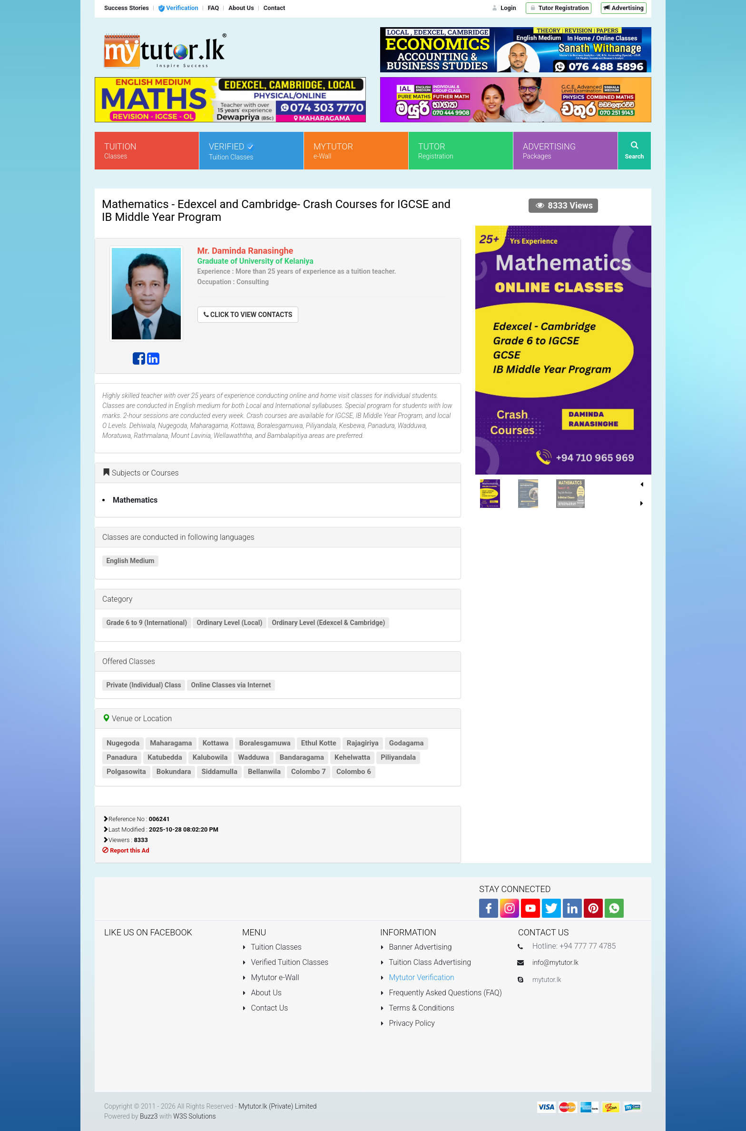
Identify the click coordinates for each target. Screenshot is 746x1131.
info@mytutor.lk (555, 962)
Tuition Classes (272, 947)
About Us (262, 992)
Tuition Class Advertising (425, 962)
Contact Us (265, 1007)
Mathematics (135, 500)
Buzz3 (149, 1116)
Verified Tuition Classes (285, 962)
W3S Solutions (194, 1116)
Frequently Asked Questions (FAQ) (441, 992)
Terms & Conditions (417, 1007)
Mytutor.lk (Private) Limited (277, 1106)
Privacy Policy (407, 1023)
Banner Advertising (416, 947)
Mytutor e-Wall (270, 977)
